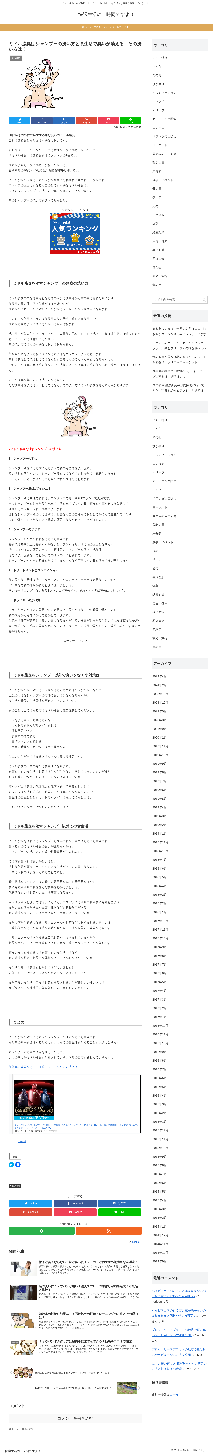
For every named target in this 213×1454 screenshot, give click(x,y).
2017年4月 (159, 990)
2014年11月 (160, 1244)
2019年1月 (159, 833)
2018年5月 (159, 877)
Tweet (22, 1141)
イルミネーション (164, 92)
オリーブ (158, 110)
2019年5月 (159, 798)
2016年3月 (159, 1104)
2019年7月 (159, 781)
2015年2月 (159, 1217)
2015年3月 (159, 1209)
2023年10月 (160, 702)
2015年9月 (159, 1156)
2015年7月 (159, 1174)
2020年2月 (159, 737)
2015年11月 (160, 1139)
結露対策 (158, 232)
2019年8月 (159, 772)
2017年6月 (159, 973)
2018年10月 (160, 851)
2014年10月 (160, 1252)
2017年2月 (159, 1008)
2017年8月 (159, 956)
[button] (38, 85)
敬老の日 (158, 162)
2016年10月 (160, 1043)
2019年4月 (159, 807)
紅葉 (155, 223)
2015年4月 (159, 1200)
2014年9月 (159, 1261)
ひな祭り (158, 84)
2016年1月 (159, 1121)
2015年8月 (159, 1165)
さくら (156, 66)
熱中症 (156, 197)
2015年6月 (159, 1183)
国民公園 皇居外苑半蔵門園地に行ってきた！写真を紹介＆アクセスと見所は (178, 388)
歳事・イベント (162, 180)
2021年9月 (159, 729)
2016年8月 (159, 1060)
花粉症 (156, 267)
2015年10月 (160, 1148)
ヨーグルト (159, 145)
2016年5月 (159, 1087)
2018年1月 (159, 912)
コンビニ (158, 127)
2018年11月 (160, 842)
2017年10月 (160, 938)
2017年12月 (160, 921)
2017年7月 (159, 964)
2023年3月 (159, 720)
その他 (156, 75)
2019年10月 (160, 755)
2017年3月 (159, 999)
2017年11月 (160, 929)
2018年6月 (159, 868)
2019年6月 (159, 790)
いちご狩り (159, 57)
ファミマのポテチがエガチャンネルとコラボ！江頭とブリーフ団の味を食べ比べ (179, 345)
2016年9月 (159, 1052)
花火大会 (158, 258)
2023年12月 (160, 694)
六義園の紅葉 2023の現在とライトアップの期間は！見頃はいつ (178, 373)
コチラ (174, 1394)
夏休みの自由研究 (164, 154)
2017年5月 (159, 982)
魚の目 (156, 285)
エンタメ (158, 101)
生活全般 (158, 215)
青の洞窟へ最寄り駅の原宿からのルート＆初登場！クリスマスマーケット (179, 359)
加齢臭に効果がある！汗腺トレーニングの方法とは (43, 1067)
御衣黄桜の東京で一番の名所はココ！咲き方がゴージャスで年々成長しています (179, 331)
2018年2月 (159, 903)
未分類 (156, 171)
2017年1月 (159, 1017)
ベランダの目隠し (164, 136)
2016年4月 (159, 1095)
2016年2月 (159, 1113)
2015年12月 (160, 1130)
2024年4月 (159, 676)
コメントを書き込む (75, 1418)
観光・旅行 (159, 276)
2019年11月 (160, 746)
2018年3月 (159, 894)
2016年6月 (159, 1078)
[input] (180, 300)
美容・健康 (159, 241)
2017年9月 (159, 947)
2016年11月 (160, 1034)
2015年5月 (159, 1191)
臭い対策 (16, 1186)
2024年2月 (159, 685)
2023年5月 (159, 711)
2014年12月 (160, 1235)
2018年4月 (159, 886)
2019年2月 (159, 825)
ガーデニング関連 (164, 119)
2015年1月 (159, 1226)
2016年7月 (159, 1069)
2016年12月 (160, 1025)
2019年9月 (159, 763)
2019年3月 (159, 816)
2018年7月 (159, 859)
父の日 (156, 206)
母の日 (156, 188)
